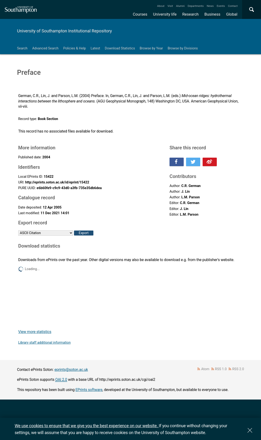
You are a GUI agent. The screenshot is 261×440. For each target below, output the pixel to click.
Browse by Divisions (183, 48)
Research (190, 14)
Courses (140, 14)
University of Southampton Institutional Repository (64, 30)
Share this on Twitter (193, 162)
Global (231, 14)
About (161, 6)
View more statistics (34, 331)
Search (22, 48)
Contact (233, 6)
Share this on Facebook (177, 162)
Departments (196, 6)
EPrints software (88, 389)
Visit (170, 6)
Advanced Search (45, 48)
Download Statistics (120, 48)
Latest (95, 48)
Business (212, 14)
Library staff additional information (44, 343)
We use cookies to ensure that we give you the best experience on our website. (87, 425)
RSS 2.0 (238, 369)
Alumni (180, 6)
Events (221, 6)
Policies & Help (74, 48)
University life (165, 14)
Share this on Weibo (210, 162)
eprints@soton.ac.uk (71, 369)
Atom (205, 369)
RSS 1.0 (221, 369)
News (210, 6)
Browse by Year (151, 48)
